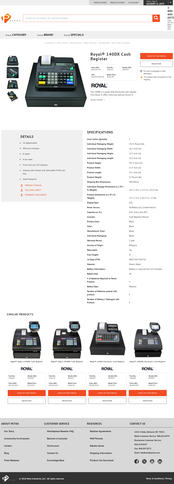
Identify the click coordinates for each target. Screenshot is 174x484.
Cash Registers (103, 43)
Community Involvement (16, 438)
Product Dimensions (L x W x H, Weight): (101, 196)
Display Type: (93, 202)
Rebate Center (97, 445)
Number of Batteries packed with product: (102, 293)
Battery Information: (96, 269)
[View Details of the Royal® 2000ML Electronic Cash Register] (148, 340)
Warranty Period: (94, 240)
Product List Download (102, 460)
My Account (133, 2)
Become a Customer (57, 438)
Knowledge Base (55, 460)
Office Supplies (75, 43)
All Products (49, 43)
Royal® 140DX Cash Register (121, 43)
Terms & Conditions (155, 478)
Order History (100, 2)
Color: (89, 226)
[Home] (11, 18)
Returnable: (92, 250)
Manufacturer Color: (96, 231)
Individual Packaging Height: (100, 153)
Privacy (169, 478)
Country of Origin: (95, 245)
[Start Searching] (156, 18)
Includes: (91, 217)
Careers (8, 445)
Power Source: (93, 207)
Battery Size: (92, 273)
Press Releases (11, 460)
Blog (6, 453)
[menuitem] (17, 35)
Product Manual (33, 185)
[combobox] (91, 18)
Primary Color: (93, 221)
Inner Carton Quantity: (97, 139)
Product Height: (94, 163)
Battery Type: (93, 286)
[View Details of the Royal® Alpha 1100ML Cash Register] (27, 340)
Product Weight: (94, 177)
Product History (117, 2)
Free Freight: (93, 254)
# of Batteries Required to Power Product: (102, 280)
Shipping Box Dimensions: (99, 182)
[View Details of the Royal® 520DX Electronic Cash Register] (107, 340)
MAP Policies (96, 438)
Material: (91, 264)
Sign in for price (156, 56)
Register (156, 64)
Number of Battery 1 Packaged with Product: (103, 301)
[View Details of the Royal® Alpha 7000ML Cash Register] (67, 340)
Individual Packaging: (97, 235)
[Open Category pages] (30, 35)
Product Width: (94, 167)
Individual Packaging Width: (100, 148)
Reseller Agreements (100, 431)
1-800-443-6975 (170, 12)
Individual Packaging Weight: (100, 144)
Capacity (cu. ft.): (94, 212)
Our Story (9, 431)
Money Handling (90, 43)
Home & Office (62, 43)
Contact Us (52, 453)
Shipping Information (101, 453)
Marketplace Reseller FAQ (60, 431)
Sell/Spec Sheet (33, 190)
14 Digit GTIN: (93, 259)
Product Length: (94, 172)
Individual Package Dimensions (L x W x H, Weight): (105, 188)
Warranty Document (36, 194)
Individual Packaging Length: (100, 158)
